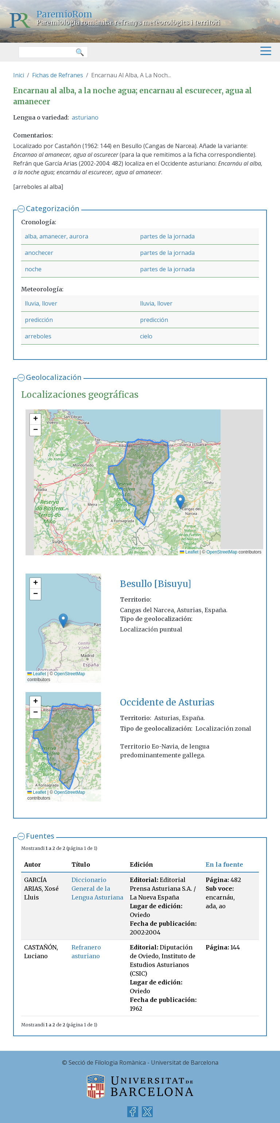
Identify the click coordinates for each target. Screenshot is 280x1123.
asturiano (85, 117)
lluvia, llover (41, 303)
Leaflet (189, 552)
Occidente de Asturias (167, 702)
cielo (146, 336)
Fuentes (40, 836)
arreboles (38, 336)
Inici (18, 75)
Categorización (52, 208)
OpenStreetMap (221, 552)
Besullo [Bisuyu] (155, 584)
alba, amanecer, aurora (56, 236)
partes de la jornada (167, 236)
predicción (39, 320)
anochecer (39, 253)
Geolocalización (54, 377)
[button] (180, 501)
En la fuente (224, 864)
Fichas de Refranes (57, 75)
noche (33, 269)
